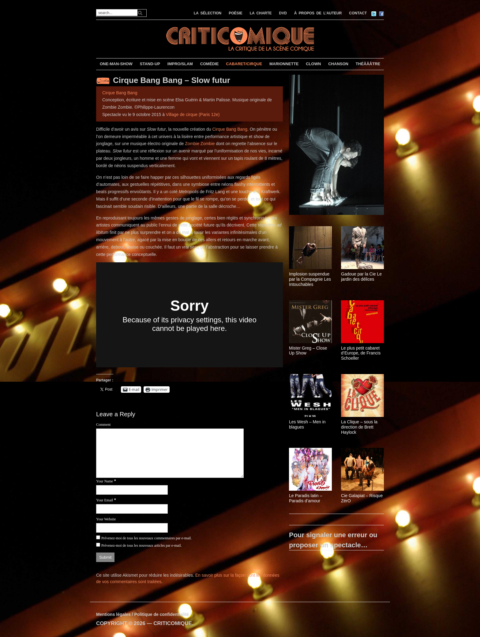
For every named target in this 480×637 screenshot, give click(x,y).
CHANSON (338, 64)
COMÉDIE (209, 64)
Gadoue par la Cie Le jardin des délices (361, 277)
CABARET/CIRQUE (244, 64)
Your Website (106, 519)
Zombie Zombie (200, 143)
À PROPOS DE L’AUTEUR (318, 13)
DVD (283, 13)
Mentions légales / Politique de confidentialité (142, 614)
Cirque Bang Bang (119, 92)
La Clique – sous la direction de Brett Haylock (359, 427)
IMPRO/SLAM (180, 64)
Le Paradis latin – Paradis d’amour (305, 498)
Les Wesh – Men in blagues (307, 424)
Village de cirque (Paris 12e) (193, 114)
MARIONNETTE (283, 64)
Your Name (104, 481)
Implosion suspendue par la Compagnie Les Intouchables (310, 279)
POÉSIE (235, 13)
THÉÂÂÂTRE (368, 64)
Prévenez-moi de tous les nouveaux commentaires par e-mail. (146, 538)
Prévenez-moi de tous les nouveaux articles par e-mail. (141, 545)
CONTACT (358, 13)
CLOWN (313, 64)
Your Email (104, 500)
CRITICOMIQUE (172, 623)
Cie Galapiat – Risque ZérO (362, 498)
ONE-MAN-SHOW (116, 64)
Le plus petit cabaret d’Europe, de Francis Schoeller (361, 353)
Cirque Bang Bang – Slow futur (171, 80)
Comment (103, 424)
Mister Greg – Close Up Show (308, 351)
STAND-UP (150, 64)
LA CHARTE (261, 13)
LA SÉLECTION (208, 13)
